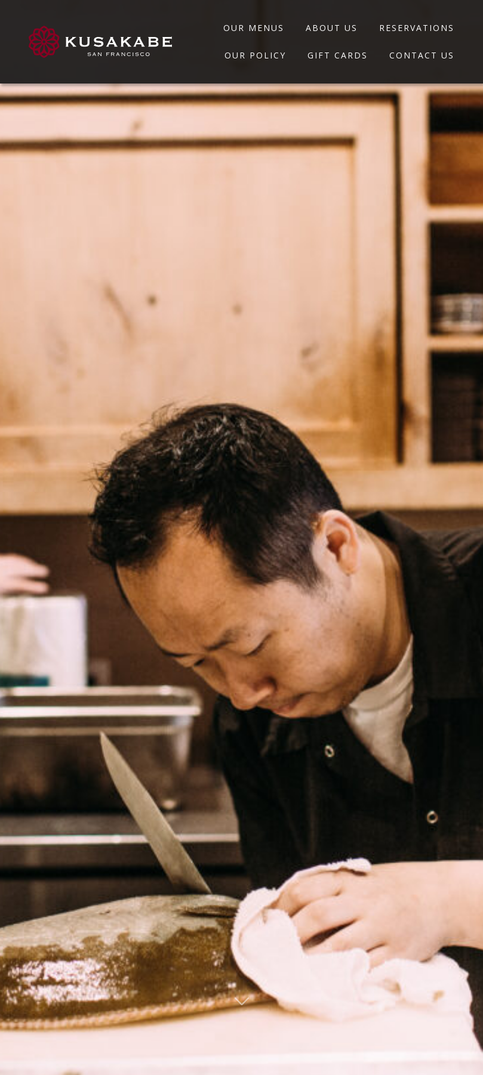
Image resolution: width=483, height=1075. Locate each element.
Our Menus (253, 27)
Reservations (416, 27)
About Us (332, 27)
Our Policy (255, 55)
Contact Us (421, 55)
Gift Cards (337, 55)
